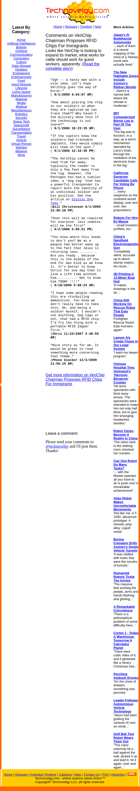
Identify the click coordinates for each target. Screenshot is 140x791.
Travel (21, 136)
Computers (21, 58)
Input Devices (21, 84)
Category (65, 774)
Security (21, 118)
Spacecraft (21, 125)
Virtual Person (21, 144)
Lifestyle (21, 88)
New (98, 26)
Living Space (21, 92)
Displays (21, 69)
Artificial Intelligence (21, 43)
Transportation (21, 132)
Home (58, 26)
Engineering (21, 73)
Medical (21, 106)
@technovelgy (57, 446)
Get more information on (75, 379)
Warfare (21, 147)
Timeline (86, 26)
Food (21, 80)
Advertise (118, 774)
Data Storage (21, 66)
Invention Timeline (43, 774)
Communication (21, 54)
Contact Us (92, 774)
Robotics (21, 114)
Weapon (21, 151)
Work (21, 155)
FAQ (105, 774)
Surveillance (21, 129)
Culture (21, 62)
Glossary (71, 26)
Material (21, 99)
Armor (21, 40)
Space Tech (21, 121)
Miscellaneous (21, 110)
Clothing (21, 51)
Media (21, 103)
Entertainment (21, 77)
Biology (21, 47)
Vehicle (21, 140)
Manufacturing (21, 95)
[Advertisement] (21, 235)
